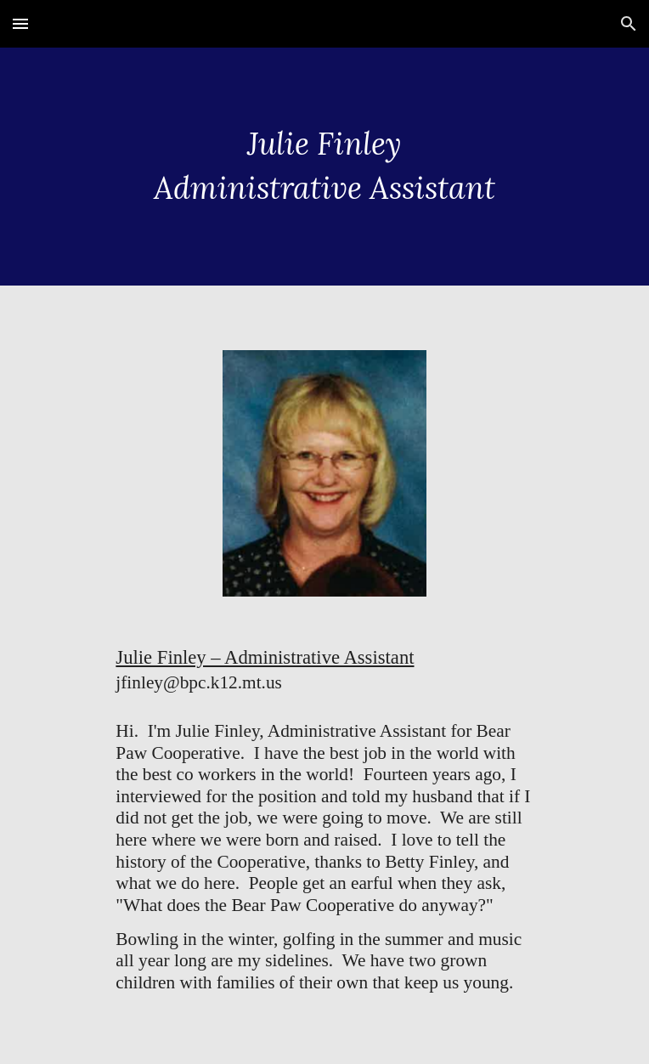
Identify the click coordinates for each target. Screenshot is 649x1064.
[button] (20, 23)
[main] (324, 167)
